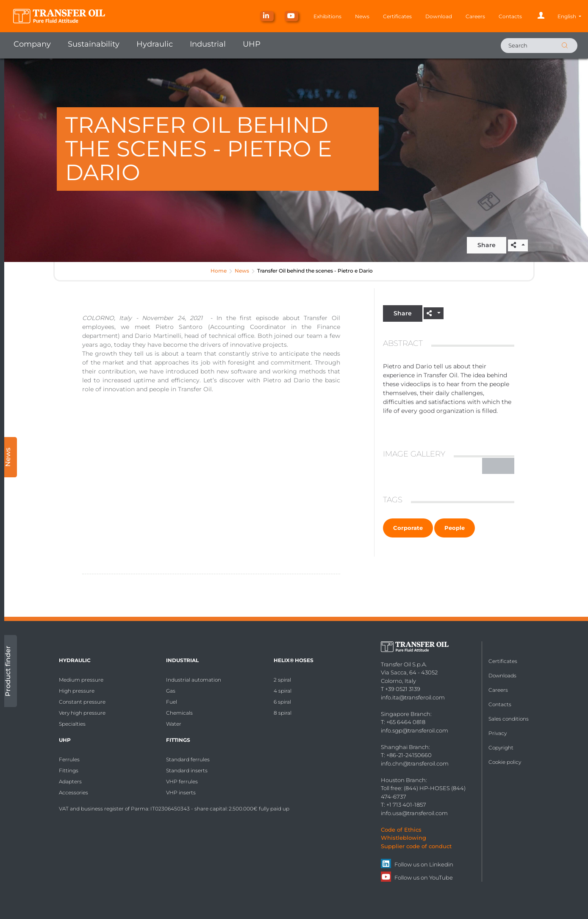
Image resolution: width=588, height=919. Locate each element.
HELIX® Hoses (293, 660)
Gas (170, 691)
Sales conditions (508, 719)
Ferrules (69, 759)
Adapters (70, 781)
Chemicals (179, 713)
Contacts (510, 16)
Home (219, 270)
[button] (569, 16)
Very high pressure (82, 713)
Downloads (502, 675)
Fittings (68, 770)
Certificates (397, 16)
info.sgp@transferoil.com (414, 730)
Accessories (73, 792)
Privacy (497, 733)
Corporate (408, 527)
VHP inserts (181, 792)
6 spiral (282, 702)
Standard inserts (187, 770)
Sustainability (93, 44)
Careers (475, 16)
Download (438, 16)
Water (173, 724)
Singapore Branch (405, 713)
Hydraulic (154, 44)
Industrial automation (193, 680)
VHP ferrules (182, 781)
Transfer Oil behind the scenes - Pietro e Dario (315, 270)
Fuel (171, 702)
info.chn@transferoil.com (415, 763)
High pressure (76, 691)
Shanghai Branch (405, 747)
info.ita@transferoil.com (413, 697)
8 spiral (282, 713)
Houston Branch (403, 780)
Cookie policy (504, 762)
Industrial (208, 44)
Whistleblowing (403, 837)
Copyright (500, 747)
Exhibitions (327, 16)
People (454, 527)
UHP (252, 44)
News (362, 16)
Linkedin (441, 864)
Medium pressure (81, 680)
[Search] (539, 45)
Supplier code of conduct (416, 846)
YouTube (441, 877)
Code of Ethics (401, 829)
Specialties (72, 724)
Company (32, 44)
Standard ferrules (188, 759)
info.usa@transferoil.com (414, 813)
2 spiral (282, 680)
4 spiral (282, 691)
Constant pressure (82, 702)
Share (486, 245)
